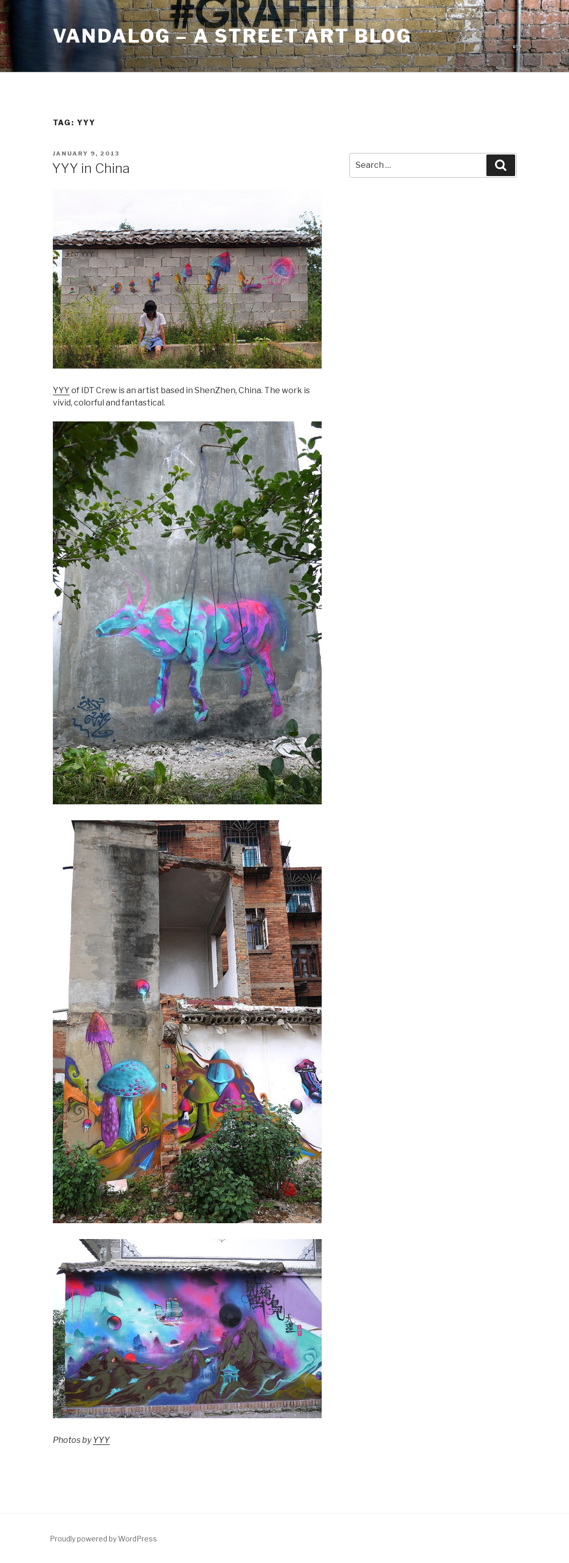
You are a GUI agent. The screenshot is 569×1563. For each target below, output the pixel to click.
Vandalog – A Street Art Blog (233, 36)
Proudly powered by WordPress (103, 1538)
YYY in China (91, 168)
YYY (61, 390)
